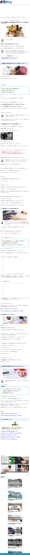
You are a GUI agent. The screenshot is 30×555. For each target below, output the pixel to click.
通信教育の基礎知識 (3, 473)
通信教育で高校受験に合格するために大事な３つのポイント (9, 57)
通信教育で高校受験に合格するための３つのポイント (8, 58)
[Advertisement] (15, 11)
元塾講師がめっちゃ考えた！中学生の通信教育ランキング (9, 413)
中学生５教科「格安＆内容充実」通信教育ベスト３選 (9, 431)
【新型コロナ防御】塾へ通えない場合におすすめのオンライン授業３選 (11, 415)
